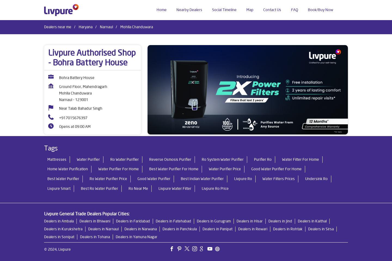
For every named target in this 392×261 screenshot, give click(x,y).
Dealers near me (57, 26)
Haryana (86, 26)
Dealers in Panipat (217, 229)
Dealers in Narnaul (103, 229)
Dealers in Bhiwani (94, 221)
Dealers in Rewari (252, 229)
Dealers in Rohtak (287, 229)
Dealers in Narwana (140, 229)
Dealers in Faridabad (133, 221)
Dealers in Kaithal (312, 221)
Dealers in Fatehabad (173, 221)
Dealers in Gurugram (214, 221)
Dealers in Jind (280, 221)
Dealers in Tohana (95, 236)
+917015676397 (73, 117)
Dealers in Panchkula (180, 229)
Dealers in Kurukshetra (63, 229)
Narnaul (106, 26)
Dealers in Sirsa (321, 229)
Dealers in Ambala (59, 221)
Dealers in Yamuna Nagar (136, 236)
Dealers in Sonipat (59, 236)
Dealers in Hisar (250, 221)
